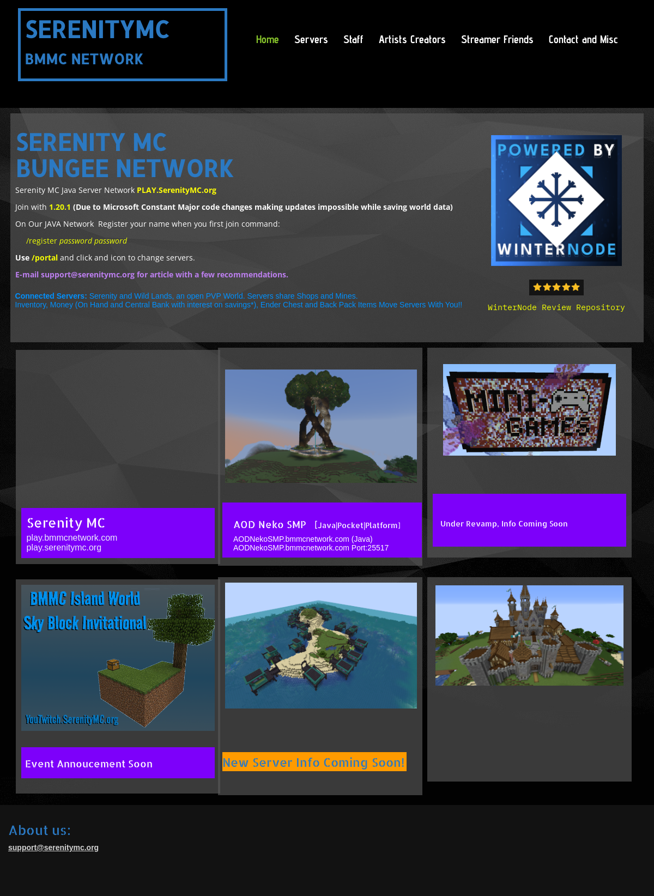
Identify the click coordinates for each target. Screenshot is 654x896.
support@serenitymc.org (88, 274)
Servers (311, 39)
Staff (353, 39)
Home (267, 39)
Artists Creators (412, 39)
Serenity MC (66, 522)
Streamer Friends (497, 39)
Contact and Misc (583, 39)
